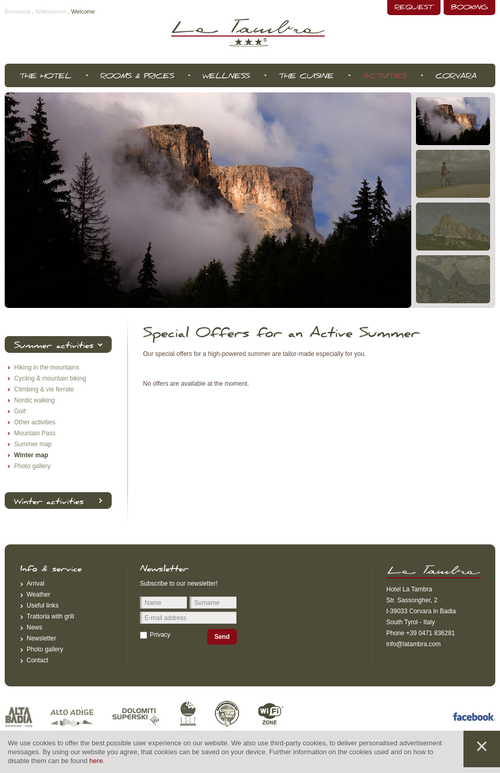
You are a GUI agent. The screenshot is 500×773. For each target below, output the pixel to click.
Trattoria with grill (50, 616)
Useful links (42, 605)
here (96, 761)
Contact (37, 660)
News (34, 627)
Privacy (160, 634)
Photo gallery (45, 649)
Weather (38, 594)
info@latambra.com (413, 644)
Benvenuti (17, 11)
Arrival (35, 583)
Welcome (83, 11)
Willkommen (50, 11)
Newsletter (41, 638)
